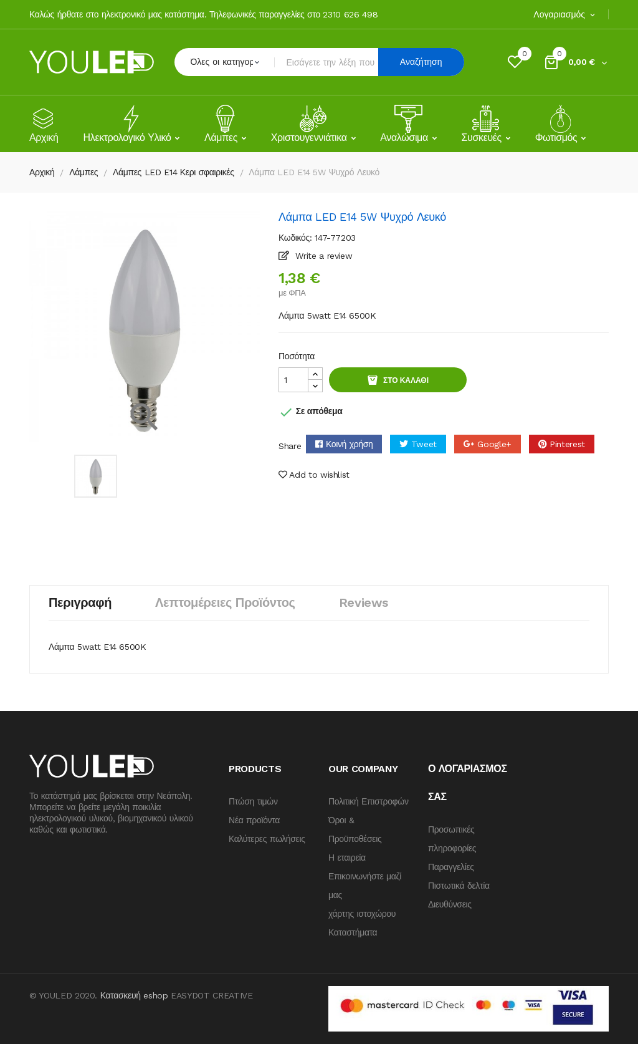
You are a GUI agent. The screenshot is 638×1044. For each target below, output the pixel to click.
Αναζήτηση (421, 62)
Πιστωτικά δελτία (459, 886)
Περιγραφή (80, 602)
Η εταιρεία (347, 858)
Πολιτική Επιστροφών (368, 801)
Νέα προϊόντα (254, 820)
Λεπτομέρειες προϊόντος (225, 602)
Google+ (494, 444)
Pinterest (567, 444)
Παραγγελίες (451, 867)
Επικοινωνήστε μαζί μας (364, 885)
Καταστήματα (352, 932)
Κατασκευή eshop (134, 995)
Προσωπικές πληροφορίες (452, 838)
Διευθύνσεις (450, 904)
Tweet (424, 444)
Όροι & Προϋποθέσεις (354, 829)
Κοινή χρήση (349, 444)
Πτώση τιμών (253, 801)
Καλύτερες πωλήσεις (267, 839)
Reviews (364, 602)
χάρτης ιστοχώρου (362, 914)
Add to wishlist (314, 475)
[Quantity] (293, 379)
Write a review (323, 256)
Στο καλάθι (405, 380)
